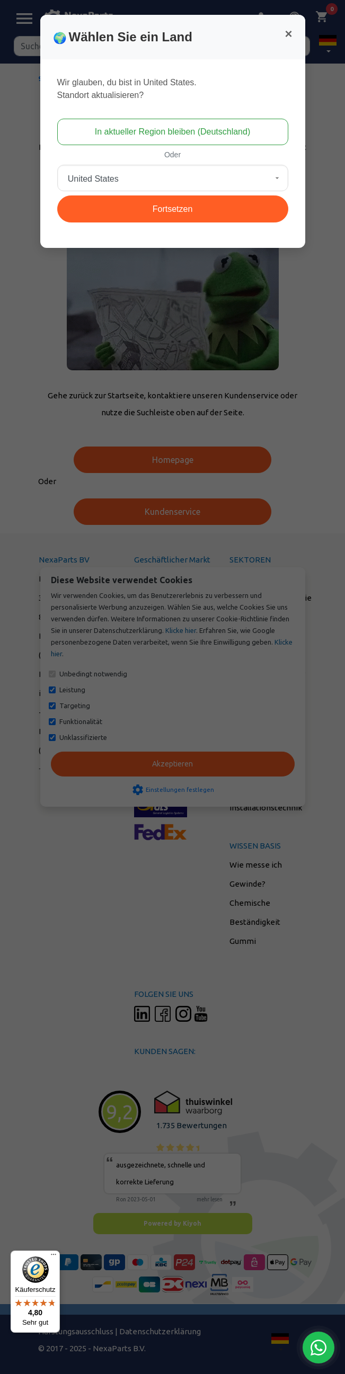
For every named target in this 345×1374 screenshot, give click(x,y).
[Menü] (53, 1257)
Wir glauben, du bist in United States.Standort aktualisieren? (127, 89)
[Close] (288, 34)
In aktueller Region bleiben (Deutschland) (173, 131)
